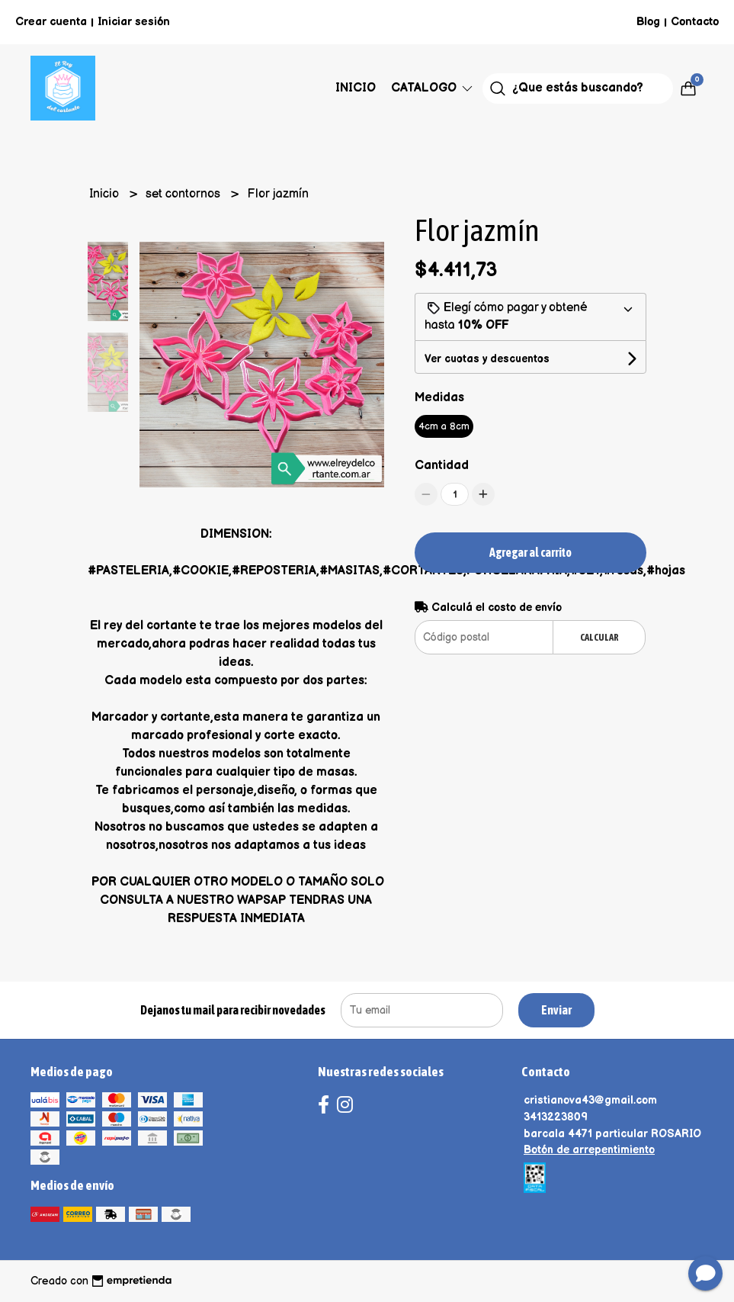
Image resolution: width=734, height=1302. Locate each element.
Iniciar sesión (134, 21)
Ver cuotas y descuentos (487, 358)
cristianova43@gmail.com (590, 1100)
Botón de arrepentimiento (589, 1149)
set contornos (184, 194)
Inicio (355, 88)
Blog (648, 21)
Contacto (695, 21)
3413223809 (556, 1117)
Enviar (556, 1010)
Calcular (599, 637)
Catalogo (433, 88)
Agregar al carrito (530, 552)
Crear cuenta (51, 21)
